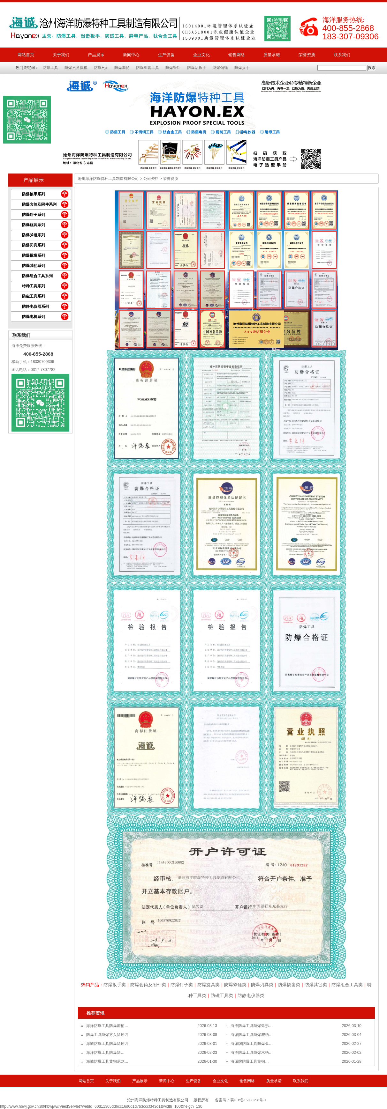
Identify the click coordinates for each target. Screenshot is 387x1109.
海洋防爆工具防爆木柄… (252, 1052)
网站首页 (26, 54)
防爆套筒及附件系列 (39, 204)
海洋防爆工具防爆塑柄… (107, 1026)
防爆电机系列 (33, 316)
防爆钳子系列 (33, 214)
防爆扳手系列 (33, 194)
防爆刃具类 (262, 984)
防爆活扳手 (196, 67)
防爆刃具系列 (33, 245)
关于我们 (61, 54)
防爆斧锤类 (235, 984)
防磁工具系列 (33, 296)
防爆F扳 (101, 67)
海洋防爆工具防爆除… (105, 1052)
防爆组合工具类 (347, 984)
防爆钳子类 (182, 984)
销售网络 (236, 54)
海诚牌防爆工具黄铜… (250, 1061)
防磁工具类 (222, 995)
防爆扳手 (242, 67)
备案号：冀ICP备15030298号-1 (240, 1100)
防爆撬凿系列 (33, 255)
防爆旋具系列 (33, 225)
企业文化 (201, 54)
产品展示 (96, 54)
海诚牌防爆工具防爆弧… (252, 1043)
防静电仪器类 (251, 995)
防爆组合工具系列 (37, 276)
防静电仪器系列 (35, 306)
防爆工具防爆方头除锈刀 (107, 1034)
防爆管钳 (173, 67)
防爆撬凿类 (289, 984)
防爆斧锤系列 (33, 235)
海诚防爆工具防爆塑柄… (252, 1034)
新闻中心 (131, 54)
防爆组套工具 (147, 67)
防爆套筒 (122, 67)
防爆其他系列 (33, 265)
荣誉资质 (307, 54)
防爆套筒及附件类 (148, 984)
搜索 (372, 67)
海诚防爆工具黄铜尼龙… (107, 1061)
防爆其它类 (316, 984)
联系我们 (342, 54)
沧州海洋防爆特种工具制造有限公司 (108, 178)
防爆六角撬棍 (75, 67)
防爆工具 (50, 67)
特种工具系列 (33, 286)
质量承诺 (271, 54)
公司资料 (151, 178)
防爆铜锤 (220, 67)
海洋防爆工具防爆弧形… (252, 1026)
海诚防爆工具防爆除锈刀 (107, 1043)
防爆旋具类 (208, 984)
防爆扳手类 (114, 984)
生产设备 (166, 54)
